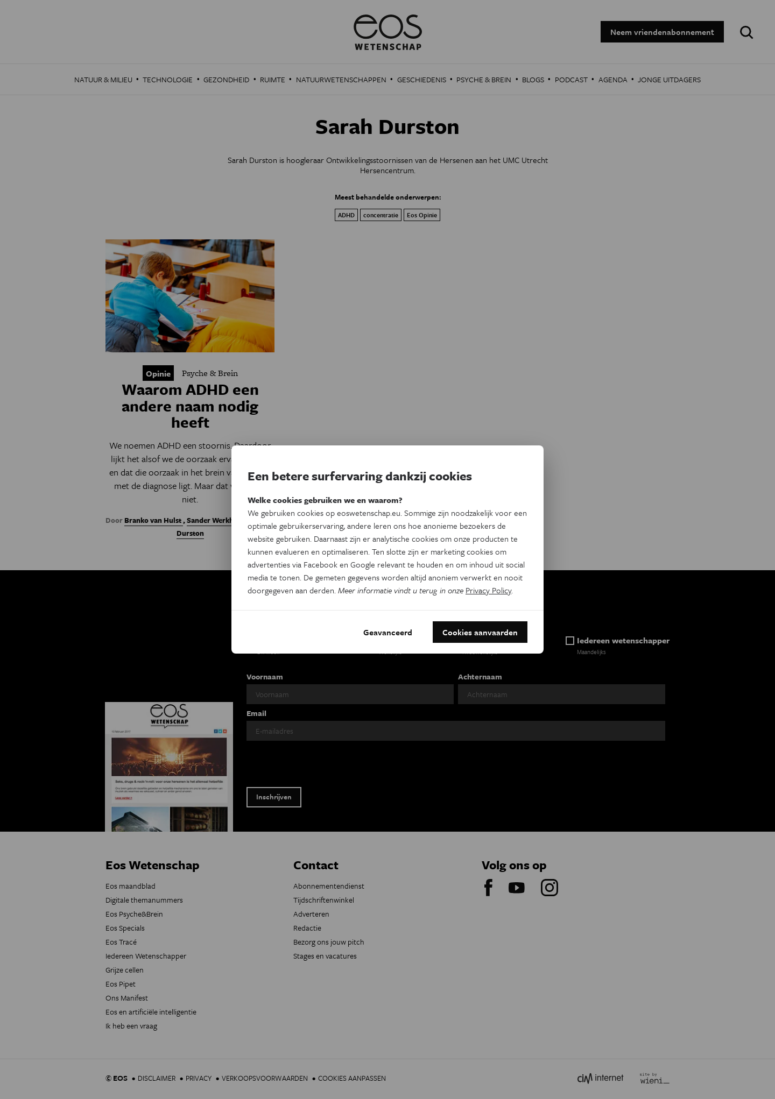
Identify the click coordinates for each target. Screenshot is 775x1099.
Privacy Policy (488, 590)
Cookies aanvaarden (480, 632)
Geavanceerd (387, 632)
